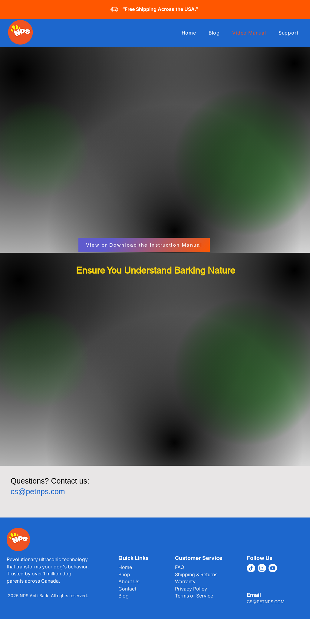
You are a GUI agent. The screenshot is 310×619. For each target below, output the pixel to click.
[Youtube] (273, 568)
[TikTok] (251, 568)
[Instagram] (262, 568)
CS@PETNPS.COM (266, 601)
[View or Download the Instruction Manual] (144, 245)
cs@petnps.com (38, 491)
